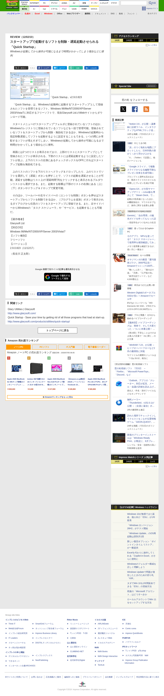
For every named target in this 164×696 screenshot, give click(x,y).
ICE (123, 620)
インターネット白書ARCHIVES (22, 666)
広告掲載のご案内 (53, 677)
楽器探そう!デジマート (80, 628)
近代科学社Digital (77, 660)
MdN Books (103, 651)
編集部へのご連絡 (71, 677)
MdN (97, 647)
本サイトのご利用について (16, 677)
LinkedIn (93, 68)
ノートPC (18, 347)
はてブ (62, 68)
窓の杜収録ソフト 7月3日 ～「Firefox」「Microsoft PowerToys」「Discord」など (133, 371)
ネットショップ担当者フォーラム (49, 628)
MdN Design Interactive (108, 656)
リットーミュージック (79, 624)
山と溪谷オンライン (78, 647)
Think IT (12, 624)
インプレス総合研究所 (18, 633)
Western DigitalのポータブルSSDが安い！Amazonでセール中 (141, 295)
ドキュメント (100, 14)
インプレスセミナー (43, 638)
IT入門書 (70, 347)
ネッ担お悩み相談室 (17, 647)
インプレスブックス (43, 655)
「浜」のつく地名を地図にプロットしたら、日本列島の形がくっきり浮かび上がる (141, 150)
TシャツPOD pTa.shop (135, 651)
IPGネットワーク (129, 647)
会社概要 (109, 677)
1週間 (140, 40)
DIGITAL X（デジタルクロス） (48, 643)
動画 (121, 14)
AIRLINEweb (103, 624)
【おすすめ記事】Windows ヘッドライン (138, 507)
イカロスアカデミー (106, 643)
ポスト (23, 68)
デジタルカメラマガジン (19, 656)
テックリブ (99, 661)
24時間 (129, 40)
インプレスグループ (124, 677)
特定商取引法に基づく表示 (147, 677)
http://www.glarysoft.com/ (22, 313)
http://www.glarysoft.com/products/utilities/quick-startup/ (39, 321)
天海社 (128, 624)
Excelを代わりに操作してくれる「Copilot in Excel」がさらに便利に (141, 555)
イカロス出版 (100, 620)
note (77, 68)
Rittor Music (72, 620)
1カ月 (152, 40)
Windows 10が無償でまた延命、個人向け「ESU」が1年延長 (141, 517)
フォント (131, 14)
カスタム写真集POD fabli (136, 655)
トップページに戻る (57, 330)
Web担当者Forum (16, 628)
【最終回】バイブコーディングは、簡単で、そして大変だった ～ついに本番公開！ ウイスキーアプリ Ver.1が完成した (141, 329)
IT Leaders (13, 638)
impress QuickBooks (134, 633)
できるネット (14, 661)
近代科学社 (71, 656)
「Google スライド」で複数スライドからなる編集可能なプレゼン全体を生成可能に (141, 169)
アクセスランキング (129, 36)
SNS (113, 14)
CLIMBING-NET (77, 651)
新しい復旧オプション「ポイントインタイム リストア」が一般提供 (141, 544)
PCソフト (44, 347)
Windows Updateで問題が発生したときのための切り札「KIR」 (141, 575)
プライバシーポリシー (92, 677)
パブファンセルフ (133, 642)
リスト (32, 68)
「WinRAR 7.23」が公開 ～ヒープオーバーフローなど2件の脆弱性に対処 (141, 348)
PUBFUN (126, 638)
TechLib (101, 665)
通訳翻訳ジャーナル (106, 633)
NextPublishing (41, 660)
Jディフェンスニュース (108, 628)
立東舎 (73, 638)
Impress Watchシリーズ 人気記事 (136, 457)
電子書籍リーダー (97, 347)
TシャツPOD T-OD (79, 633)
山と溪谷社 (71, 643)
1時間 (117, 40)
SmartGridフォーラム (44, 624)
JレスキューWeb (105, 638)
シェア (46, 68)
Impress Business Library (46, 633)
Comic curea (130, 628)
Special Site (125, 86)
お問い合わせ (37, 677)
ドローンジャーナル (17, 643)
